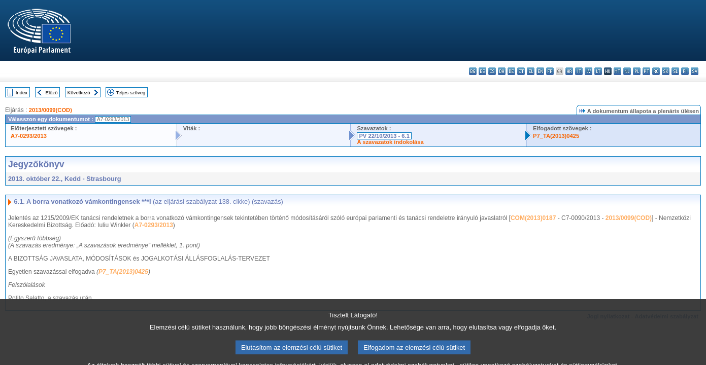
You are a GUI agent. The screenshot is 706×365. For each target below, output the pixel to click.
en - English (540, 71)
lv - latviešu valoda (588, 71)
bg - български (473, 71)
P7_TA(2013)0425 (556, 136)
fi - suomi (685, 71)
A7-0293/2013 (29, 136)
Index (21, 92)
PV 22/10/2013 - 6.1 (384, 136)
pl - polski (637, 71)
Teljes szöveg (131, 92)
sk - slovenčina (665, 71)
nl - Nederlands (627, 71)
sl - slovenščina (675, 71)
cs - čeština (492, 71)
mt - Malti (617, 71)
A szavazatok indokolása (390, 142)
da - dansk (502, 71)
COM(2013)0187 (533, 218)
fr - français (550, 71)
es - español (482, 71)
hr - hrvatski (569, 71)
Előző (52, 92)
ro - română (656, 71)
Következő (79, 92)
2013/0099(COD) (50, 110)
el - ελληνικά (530, 71)
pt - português (646, 71)
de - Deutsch (511, 71)
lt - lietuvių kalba (598, 71)
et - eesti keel (521, 71)
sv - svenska (694, 71)
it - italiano (579, 71)
